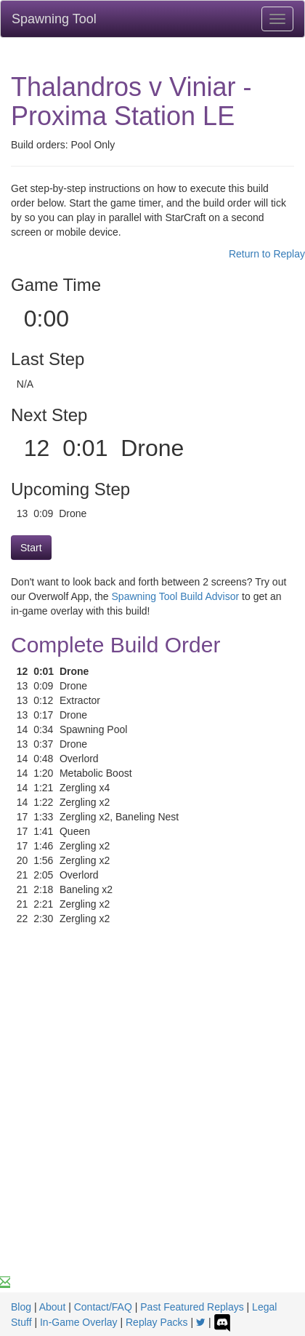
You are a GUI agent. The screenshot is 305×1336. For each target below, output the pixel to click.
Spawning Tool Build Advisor (176, 596)
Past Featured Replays (191, 1307)
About (52, 1307)
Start (31, 547)
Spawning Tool (54, 19)
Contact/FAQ (103, 1307)
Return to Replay (267, 254)
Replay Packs (157, 1322)
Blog (21, 1307)
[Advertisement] (152, 1115)
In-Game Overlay (79, 1322)
